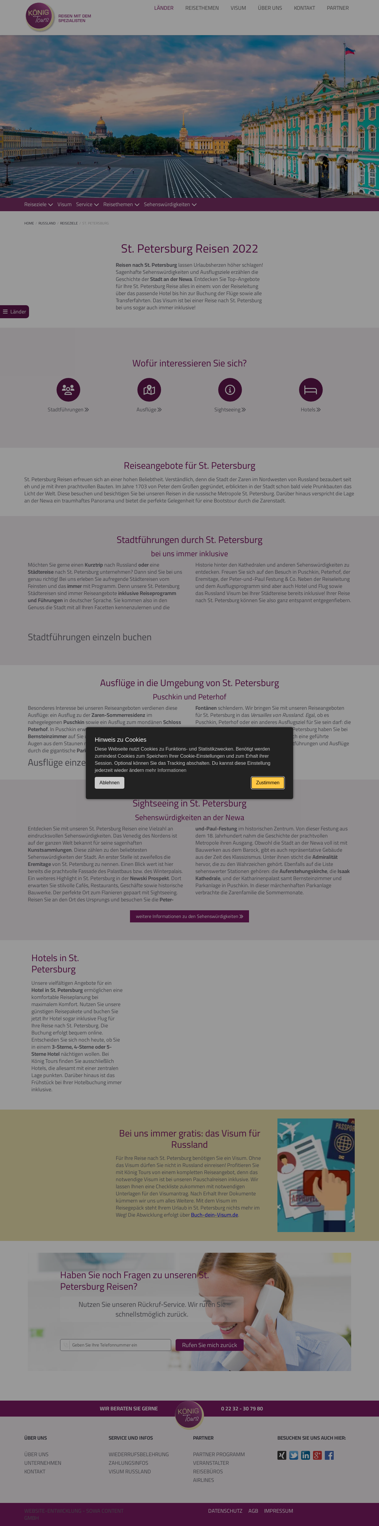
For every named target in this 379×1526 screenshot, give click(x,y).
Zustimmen (268, 782)
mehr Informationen (166, 770)
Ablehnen (109, 782)
